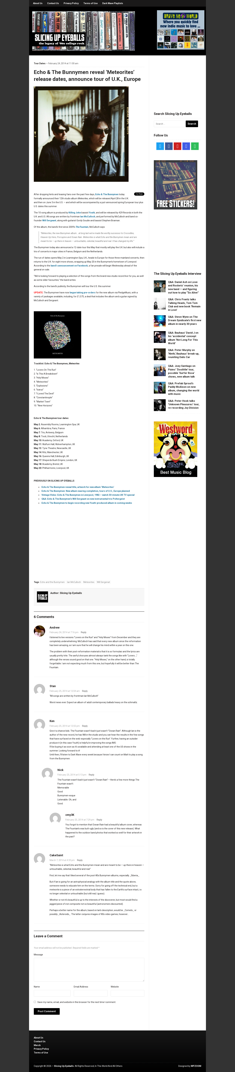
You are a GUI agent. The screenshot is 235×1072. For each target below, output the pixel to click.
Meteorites (88, 582)
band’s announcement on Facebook (69, 265)
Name (37, 986)
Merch (37, 1045)
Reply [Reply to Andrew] (83, 632)
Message (38, 954)
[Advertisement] (177, 79)
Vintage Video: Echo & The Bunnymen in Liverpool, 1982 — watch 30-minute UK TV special (88, 495)
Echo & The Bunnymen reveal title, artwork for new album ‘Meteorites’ (78, 487)
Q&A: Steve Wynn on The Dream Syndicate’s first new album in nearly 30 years (184, 320)
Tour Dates (39, 63)
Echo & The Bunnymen (106, 194)
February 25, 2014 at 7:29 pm (79, 819)
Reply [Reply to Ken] (85, 726)
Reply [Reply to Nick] (91, 774)
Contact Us (53, 3)
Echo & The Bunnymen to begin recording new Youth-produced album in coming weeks (87, 503)
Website (115, 986)
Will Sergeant (49, 220)
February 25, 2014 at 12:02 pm (65, 726)
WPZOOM (196, 1066)
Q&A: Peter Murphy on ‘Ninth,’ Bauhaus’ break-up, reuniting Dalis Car (183, 354)
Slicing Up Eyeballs (71, 593)
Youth (92, 212)
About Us (37, 3)
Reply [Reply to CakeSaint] (80, 860)
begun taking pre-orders (82, 292)
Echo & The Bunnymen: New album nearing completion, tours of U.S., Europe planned (86, 491)
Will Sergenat (103, 582)
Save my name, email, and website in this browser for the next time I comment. (76, 1002)
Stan (53, 686)
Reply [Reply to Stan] (85, 691)
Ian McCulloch (87, 216)
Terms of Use (90, 3)
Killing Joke (75, 212)
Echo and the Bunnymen (52, 582)
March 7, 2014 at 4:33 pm (62, 860)
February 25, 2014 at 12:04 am (65, 691)
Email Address (81, 986)
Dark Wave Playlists (112, 3)
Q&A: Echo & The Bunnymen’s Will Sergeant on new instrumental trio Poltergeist (83, 499)
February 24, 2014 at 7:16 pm (64, 632)
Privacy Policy (71, 3)
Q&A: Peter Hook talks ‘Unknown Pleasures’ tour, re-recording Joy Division (183, 404)
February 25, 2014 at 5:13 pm (71, 774)
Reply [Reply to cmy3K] (99, 819)
